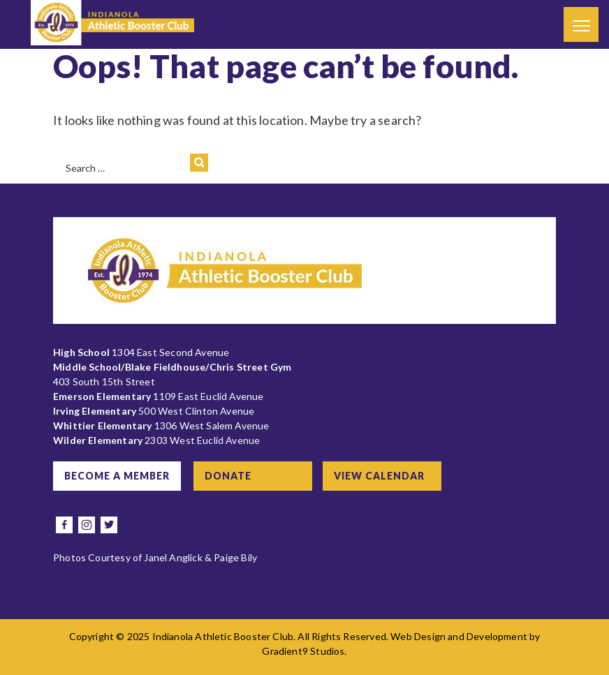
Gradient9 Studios (303, 651)
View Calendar (379, 476)
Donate (228, 476)
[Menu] (581, 24)
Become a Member (117, 476)
